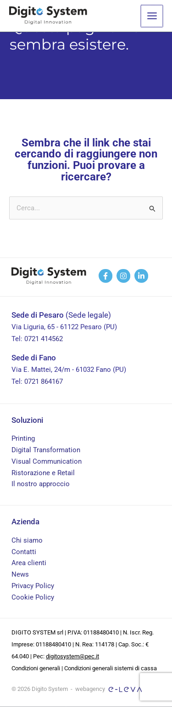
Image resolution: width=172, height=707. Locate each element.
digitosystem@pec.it (72, 656)
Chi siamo (27, 540)
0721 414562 (43, 339)
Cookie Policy (32, 597)
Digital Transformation (45, 450)
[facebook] (105, 276)
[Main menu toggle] (152, 16)
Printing (23, 438)
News (20, 574)
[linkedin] (141, 276)
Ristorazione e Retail (43, 473)
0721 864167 (43, 381)
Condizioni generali (35, 668)
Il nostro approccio (40, 484)
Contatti (23, 552)
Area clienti (28, 563)
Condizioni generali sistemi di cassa (110, 668)
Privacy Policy (32, 586)
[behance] (123, 276)
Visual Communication (46, 461)
